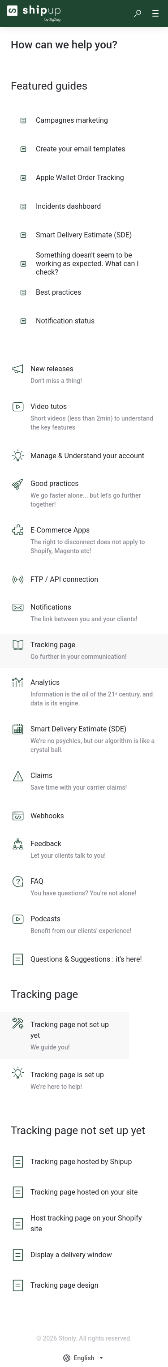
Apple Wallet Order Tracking (72, 177)
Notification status (57, 321)
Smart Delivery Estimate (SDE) (76, 235)
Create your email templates (72, 149)
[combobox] (84, 1358)
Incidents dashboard (60, 206)
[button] (137, 13)
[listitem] (84, 375)
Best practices (50, 292)
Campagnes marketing (64, 120)
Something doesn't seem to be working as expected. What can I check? (79, 263)
